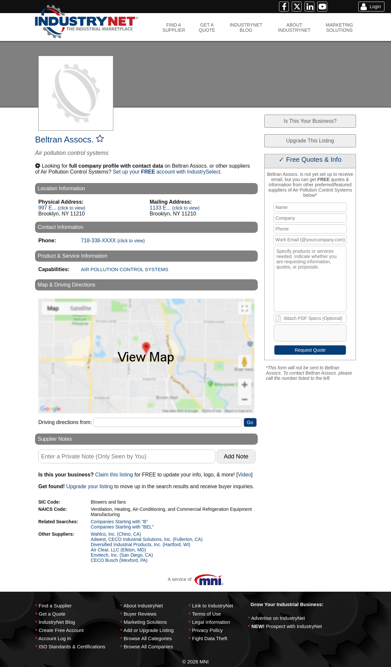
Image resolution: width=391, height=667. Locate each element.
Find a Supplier (55, 605)
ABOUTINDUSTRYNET (294, 27)
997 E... (61, 208)
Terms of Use (206, 614)
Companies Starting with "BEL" (122, 526)
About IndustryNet (143, 605)
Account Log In (54, 638)
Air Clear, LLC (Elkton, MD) (118, 549)
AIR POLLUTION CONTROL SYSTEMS (124, 269)
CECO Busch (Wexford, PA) (119, 560)
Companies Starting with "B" (119, 521)
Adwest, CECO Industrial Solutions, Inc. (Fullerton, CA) (147, 539)
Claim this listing (114, 474)
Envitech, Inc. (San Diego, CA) (122, 555)
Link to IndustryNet (212, 605)
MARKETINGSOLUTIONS (339, 27)
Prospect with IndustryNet (294, 626)
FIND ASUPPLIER (173, 27)
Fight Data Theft (209, 638)
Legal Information (211, 622)
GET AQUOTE (207, 27)
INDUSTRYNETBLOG (246, 27)
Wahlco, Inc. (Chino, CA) (116, 534)
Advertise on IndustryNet (278, 618)
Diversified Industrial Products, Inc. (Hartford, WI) (140, 544)
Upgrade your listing (89, 486)
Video (244, 474)
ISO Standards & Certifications (72, 646)
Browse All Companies (148, 646)
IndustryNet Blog (57, 622)
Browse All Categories (148, 638)
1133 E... (175, 208)
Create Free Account (61, 630)
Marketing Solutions (145, 622)
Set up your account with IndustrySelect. (167, 172)
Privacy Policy (207, 630)
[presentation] (324, 334)
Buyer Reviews (140, 614)
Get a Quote (52, 614)
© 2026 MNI (195, 661)
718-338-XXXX (113, 240)
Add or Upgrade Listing (148, 630)
